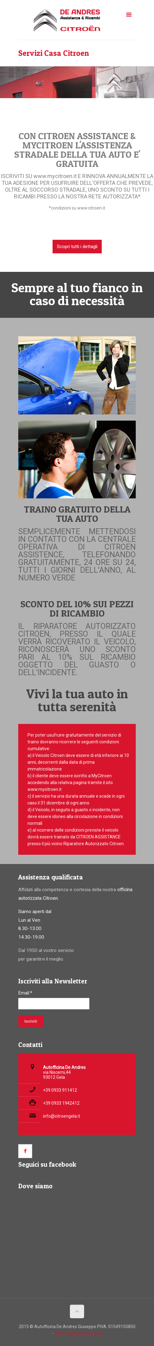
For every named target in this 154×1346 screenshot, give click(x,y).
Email (25, 993)
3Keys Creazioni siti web (78, 1333)
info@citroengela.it (61, 1116)
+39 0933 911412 (60, 1090)
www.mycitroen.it (55, 176)
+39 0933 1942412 (61, 1103)
